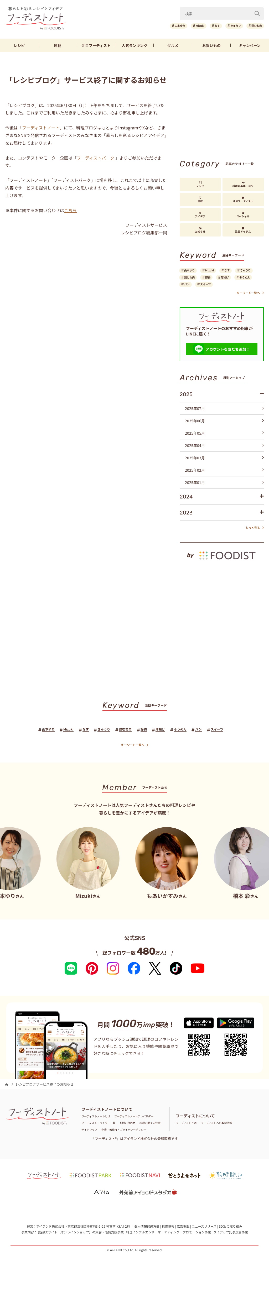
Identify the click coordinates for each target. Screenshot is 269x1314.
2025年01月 (224, 497)
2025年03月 (224, 472)
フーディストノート (41, 127)
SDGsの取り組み (230, 1256)
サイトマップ (123, 1153)
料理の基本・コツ (243, 184)
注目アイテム (243, 230)
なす (204, 25)
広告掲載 (183, 1256)
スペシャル (243, 215)
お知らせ (200, 230)
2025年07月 (224, 423)
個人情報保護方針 (146, 1256)
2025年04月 (224, 460)
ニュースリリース (204, 1256)
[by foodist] (222, 567)
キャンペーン (250, 45)
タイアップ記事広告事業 (230, 1262)
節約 (242, 279)
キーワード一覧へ (247, 307)
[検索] (257, 13)
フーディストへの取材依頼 (227, 1146)
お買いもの (211, 45)
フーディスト (96, 45)
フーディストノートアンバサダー (106, 1140)
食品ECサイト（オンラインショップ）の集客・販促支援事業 (81, 1262)
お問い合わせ (140, 1146)
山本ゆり (157, 25)
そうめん (216, 288)
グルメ (172, 45)
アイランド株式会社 (50, 1256)
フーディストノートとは (100, 1133)
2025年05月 (224, 447)
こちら (70, 210)
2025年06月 (224, 435)
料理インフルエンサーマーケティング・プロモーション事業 (168, 1262)
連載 (57, 45)
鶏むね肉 (254, 25)
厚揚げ (191, 288)
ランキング (134, 45)
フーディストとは (189, 1146)
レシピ (19, 45)
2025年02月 (224, 484)
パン (238, 288)
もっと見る (252, 543)
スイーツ (192, 297)
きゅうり (228, 25)
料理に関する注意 (95, 1153)
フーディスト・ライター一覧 (103, 1146)
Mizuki (182, 25)
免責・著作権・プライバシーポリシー (110, 1159)
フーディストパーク (95, 158)
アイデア (200, 215)
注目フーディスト (243, 200)
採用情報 (168, 1256)
